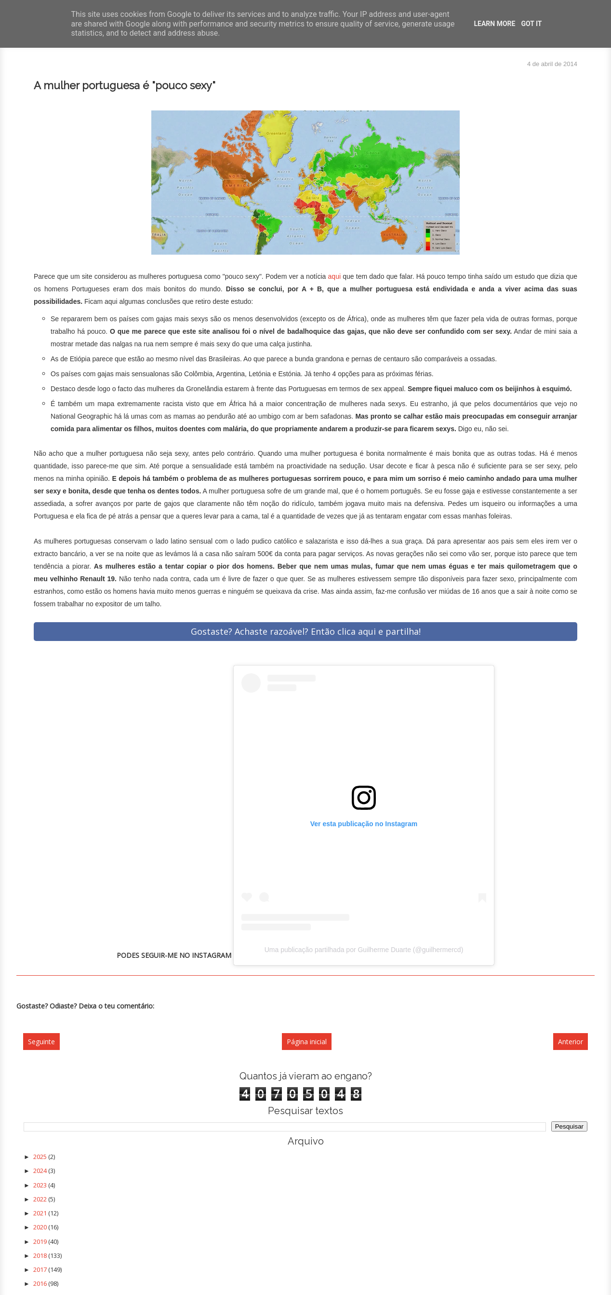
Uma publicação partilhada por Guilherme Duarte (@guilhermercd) (364, 950)
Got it (531, 23)
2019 (40, 1241)
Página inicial (307, 1041)
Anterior (570, 1041)
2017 (40, 1269)
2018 (40, 1255)
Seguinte (41, 1041)
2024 (40, 1170)
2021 (40, 1213)
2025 (40, 1156)
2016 (40, 1283)
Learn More (494, 23)
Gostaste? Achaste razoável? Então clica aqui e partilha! (306, 631)
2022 (40, 1199)
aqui (334, 276)
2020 (40, 1227)
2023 (40, 1185)
